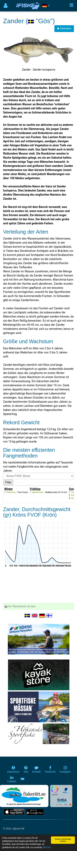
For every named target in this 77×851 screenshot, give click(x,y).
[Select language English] (35, 615)
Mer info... (48, 847)
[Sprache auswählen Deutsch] (42, 615)
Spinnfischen (38, 492)
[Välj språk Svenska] (27, 615)
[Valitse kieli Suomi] (49, 615)
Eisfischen (11, 492)
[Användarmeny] (5, 5)
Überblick (64, 28)
